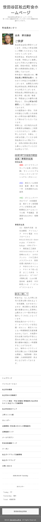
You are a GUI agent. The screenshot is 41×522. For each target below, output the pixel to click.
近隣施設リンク (8, 432)
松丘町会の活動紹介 (9, 395)
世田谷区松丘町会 (15, 520)
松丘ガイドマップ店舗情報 (12, 454)
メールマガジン (8, 437)
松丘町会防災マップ (9, 409)
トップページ (7, 378)
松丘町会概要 (7, 389)
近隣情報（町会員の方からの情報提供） (17, 426)
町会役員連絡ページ (9, 443)
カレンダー (6, 420)
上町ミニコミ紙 (8, 415)
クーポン (5, 449)
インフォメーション (9, 384)
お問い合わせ (7, 466)
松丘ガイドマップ (8, 460)
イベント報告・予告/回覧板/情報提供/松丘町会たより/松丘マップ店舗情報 (20, 402)
